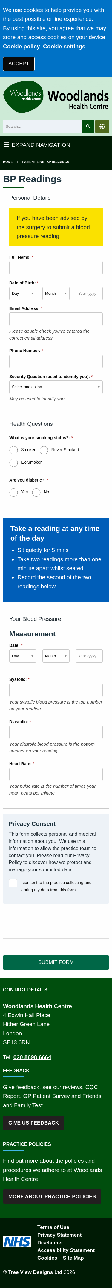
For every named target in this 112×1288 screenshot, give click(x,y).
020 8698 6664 (32, 1057)
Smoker (28, 449)
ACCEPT (18, 64)
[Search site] (88, 126)
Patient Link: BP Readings (45, 161)
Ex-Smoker (31, 462)
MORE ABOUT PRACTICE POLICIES (52, 1196)
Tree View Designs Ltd (35, 1272)
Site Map (73, 1258)
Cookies (47, 1258)
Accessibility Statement (66, 1250)
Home (8, 161)
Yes (24, 492)
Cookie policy (21, 46)
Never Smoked (65, 449)
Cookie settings (64, 46)
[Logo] (56, 97)
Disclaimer (50, 1243)
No (46, 492)
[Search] (42, 126)
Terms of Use (53, 1227)
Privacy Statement (59, 1235)
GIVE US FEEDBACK (33, 1123)
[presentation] (48, 921)
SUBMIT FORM (56, 962)
